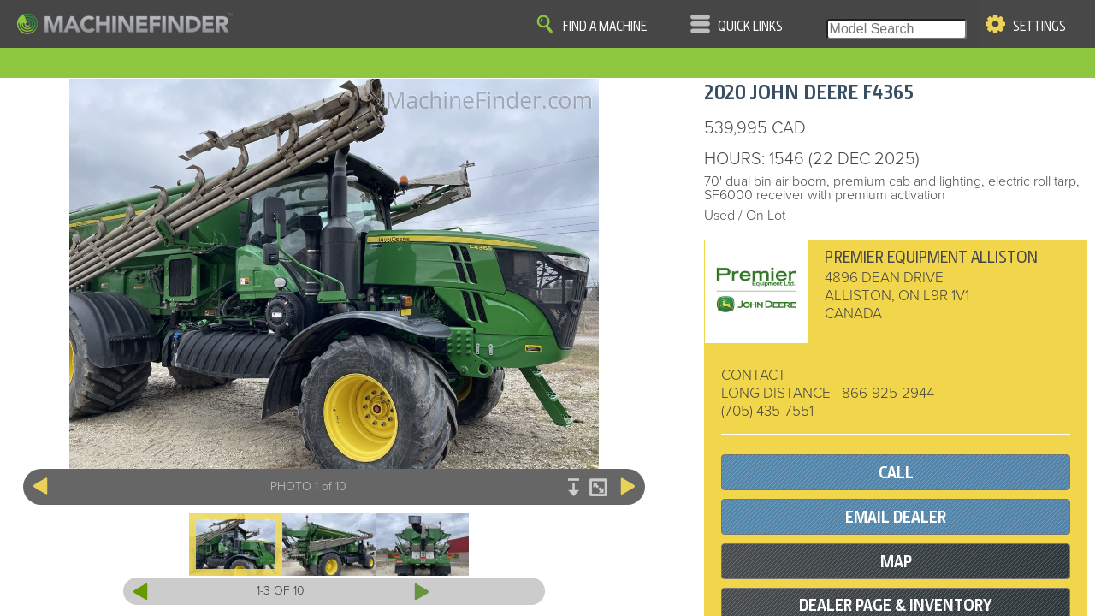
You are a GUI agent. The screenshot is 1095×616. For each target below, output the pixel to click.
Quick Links (750, 26)
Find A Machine (605, 26)
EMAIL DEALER (895, 517)
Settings (1039, 26)
